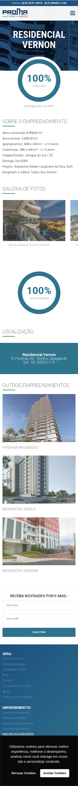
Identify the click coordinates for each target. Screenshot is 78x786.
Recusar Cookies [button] (24, 773)
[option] (39, 224)
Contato (7, 680)
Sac (6, 691)
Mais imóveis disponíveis (18, 734)
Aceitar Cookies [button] (54, 773)
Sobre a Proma (12, 658)
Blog (5, 675)
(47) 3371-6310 (32, 3)
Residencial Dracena (15, 728)
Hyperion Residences (16, 712)
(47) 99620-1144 (55, 3)
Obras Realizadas (14, 664)
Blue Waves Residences (17, 723)
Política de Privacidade (17, 697)
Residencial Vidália (14, 718)
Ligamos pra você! (16, 685)
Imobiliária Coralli (13, 669)
